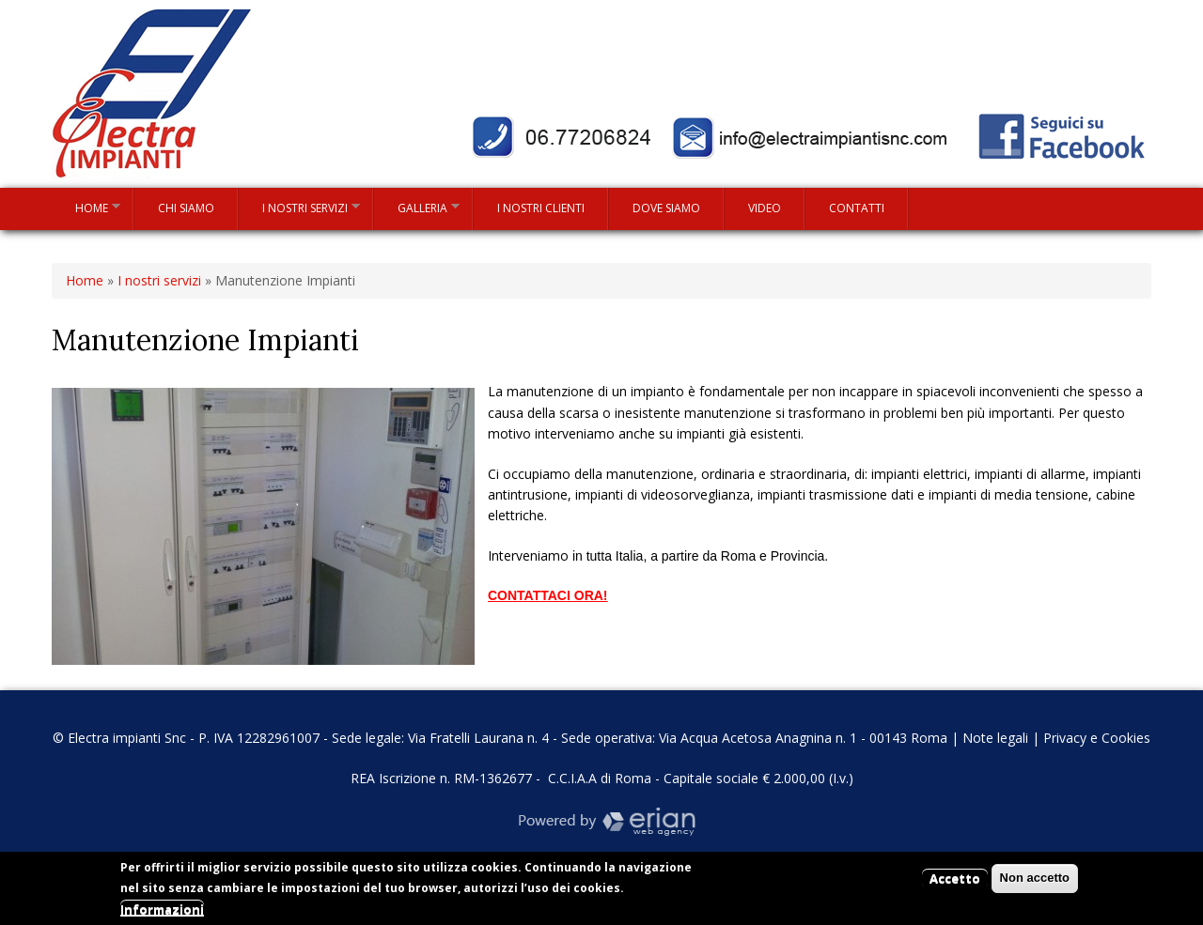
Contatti (856, 208)
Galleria (417, 207)
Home (86, 207)
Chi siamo (186, 208)
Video (764, 208)
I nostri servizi (299, 207)
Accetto (955, 882)
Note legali (995, 738)
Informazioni (162, 913)
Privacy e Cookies (1096, 738)
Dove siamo (666, 208)
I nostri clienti (541, 208)
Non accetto (1035, 882)
